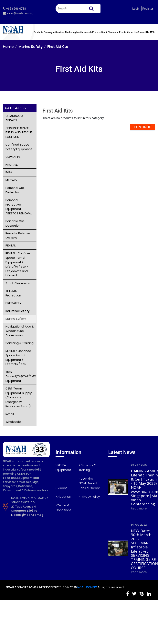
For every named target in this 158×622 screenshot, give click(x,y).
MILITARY (11, 180)
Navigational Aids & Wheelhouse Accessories (19, 330)
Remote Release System (17, 235)
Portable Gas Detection (15, 223)
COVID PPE (12, 157)
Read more (139, 508)
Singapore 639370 (24, 511)
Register (147, 8)
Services (59, 32)
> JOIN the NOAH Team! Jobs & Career (89, 483)
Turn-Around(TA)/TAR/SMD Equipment (20, 376)
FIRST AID (11, 164)
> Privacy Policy (89, 497)
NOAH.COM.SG (87, 587)
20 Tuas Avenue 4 (23, 506)
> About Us (63, 497)
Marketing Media (74, 32)
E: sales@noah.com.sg (27, 515)
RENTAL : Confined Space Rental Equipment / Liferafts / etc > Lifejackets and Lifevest (18, 264)
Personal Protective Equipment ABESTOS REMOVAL (18, 206)
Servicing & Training (19, 343)
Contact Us (143, 32)
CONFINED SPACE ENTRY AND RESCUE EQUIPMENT (18, 132)
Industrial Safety (17, 311)
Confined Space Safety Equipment (18, 146)
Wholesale (13, 422)
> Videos (62, 488)
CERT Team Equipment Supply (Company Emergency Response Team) (18, 397)
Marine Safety (30, 46)
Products (38, 32)
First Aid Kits (57, 46)
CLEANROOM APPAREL (14, 118)
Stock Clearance (109, 32)
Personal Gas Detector (15, 190)
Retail (9, 414)
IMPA (8, 172)
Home (8, 46)
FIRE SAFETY (13, 303)
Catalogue (49, 32)
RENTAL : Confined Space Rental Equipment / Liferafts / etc (18, 357)
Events (122, 32)
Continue (142, 127)
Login (136, 8)
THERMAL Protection (13, 293)
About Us (132, 32)
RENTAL (10, 245)
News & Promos (92, 32)
